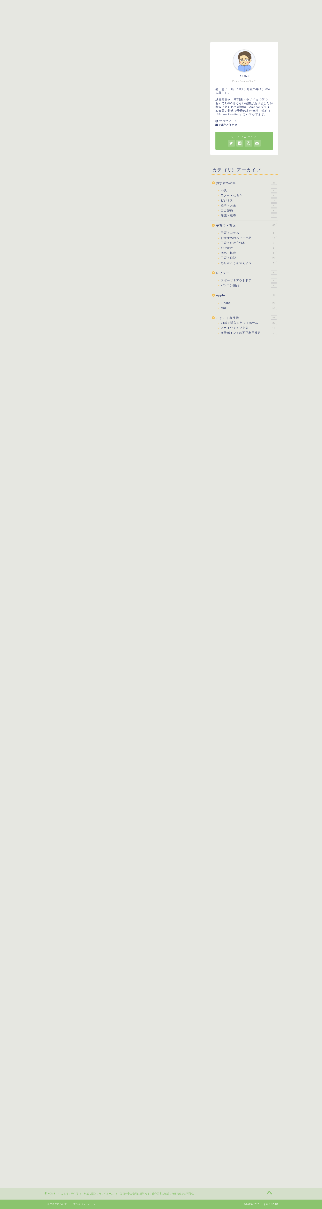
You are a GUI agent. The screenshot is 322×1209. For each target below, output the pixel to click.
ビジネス (249, 200)
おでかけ (249, 248)
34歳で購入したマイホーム (65, 50)
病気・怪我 (249, 253)
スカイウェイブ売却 (249, 328)
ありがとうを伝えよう (249, 263)
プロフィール (228, 121)
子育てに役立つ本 (249, 243)
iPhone (249, 303)
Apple (246, 295)
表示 (142, 372)
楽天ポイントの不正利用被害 (249, 333)
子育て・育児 (111, 31)
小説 (249, 190)
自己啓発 (249, 211)
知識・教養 (249, 215)
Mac (249, 308)
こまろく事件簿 (209, 31)
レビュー (176, 31)
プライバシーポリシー (85, 1204)
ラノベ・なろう (249, 196)
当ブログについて (57, 1204)
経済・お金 (249, 205)
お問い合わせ (228, 124)
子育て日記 (249, 258)
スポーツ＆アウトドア (249, 281)
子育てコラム (249, 233)
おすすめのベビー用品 (249, 238)
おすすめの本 (145, 31)
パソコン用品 (249, 285)
